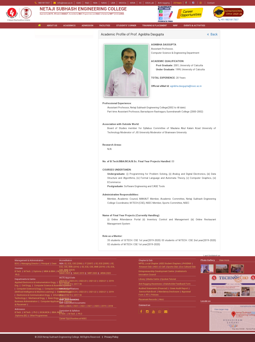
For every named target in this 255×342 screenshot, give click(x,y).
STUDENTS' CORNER (126, 25)
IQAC (78, 3)
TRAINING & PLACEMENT (154, 25)
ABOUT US (52, 25)
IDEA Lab (149, 3)
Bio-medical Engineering (50, 60)
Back (212, 34)
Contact (211, 3)
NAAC (104, 3)
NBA (95, 3)
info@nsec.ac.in (65, 3)
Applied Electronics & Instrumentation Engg (59, 45)
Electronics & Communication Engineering (59, 85)
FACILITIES (104, 25)
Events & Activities (194, 25)
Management (45, 100)
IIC (140, 3)
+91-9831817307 (228, 19)
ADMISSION (87, 25)
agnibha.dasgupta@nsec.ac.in (186, 86)
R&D (87, 3)
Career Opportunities (191, 13)
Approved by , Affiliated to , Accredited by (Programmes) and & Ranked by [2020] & (82, 14)
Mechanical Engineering (50, 95)
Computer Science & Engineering (55, 70)
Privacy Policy (111, 337)
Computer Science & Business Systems (58, 75)
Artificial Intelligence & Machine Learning (58, 50)
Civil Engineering (46, 65)
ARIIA (132, 3)
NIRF (175, 25)
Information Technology (50, 90)
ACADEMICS (69, 25)
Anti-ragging (164, 3)
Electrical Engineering (49, 80)
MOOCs (122, 3)
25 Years (177, 3)
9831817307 (44, 3)
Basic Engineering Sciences (52, 55)
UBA (113, 3)
